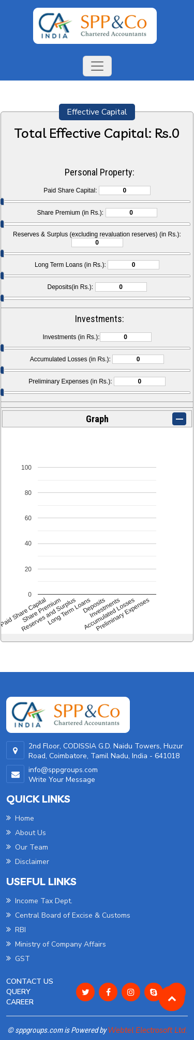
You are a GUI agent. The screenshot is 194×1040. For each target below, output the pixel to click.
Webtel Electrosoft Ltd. (147, 1030)
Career (20, 1002)
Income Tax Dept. (39, 901)
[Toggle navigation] (97, 66)
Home (20, 818)
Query (18, 992)
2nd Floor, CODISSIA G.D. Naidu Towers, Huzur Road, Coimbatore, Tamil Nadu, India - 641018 (105, 751)
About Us (26, 833)
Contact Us (29, 981)
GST (18, 959)
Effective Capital (97, 112)
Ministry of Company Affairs (56, 944)
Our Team (27, 847)
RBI (16, 930)
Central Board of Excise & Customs (68, 915)
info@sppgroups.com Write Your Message (63, 775)
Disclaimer (27, 862)
